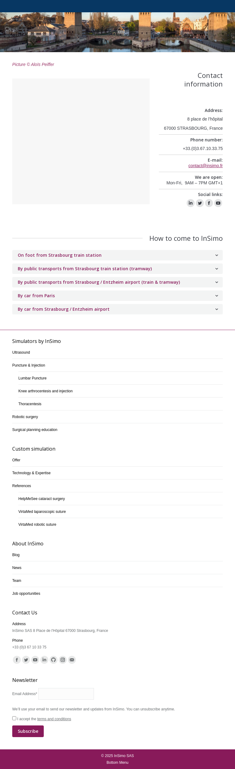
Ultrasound (21, 352)
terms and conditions (54, 719)
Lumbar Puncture (32, 378)
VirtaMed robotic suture (37, 524)
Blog (16, 555)
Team (16, 581)
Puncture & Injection (28, 365)
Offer (16, 460)
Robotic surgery (25, 417)
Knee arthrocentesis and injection (45, 391)
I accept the (117, 727)
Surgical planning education (34, 430)
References (21, 486)
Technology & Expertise (31, 473)
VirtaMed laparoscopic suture (42, 511)
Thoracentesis (29, 404)
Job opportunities (26, 593)
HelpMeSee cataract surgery (41, 499)
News (16, 568)
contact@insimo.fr (205, 165)
